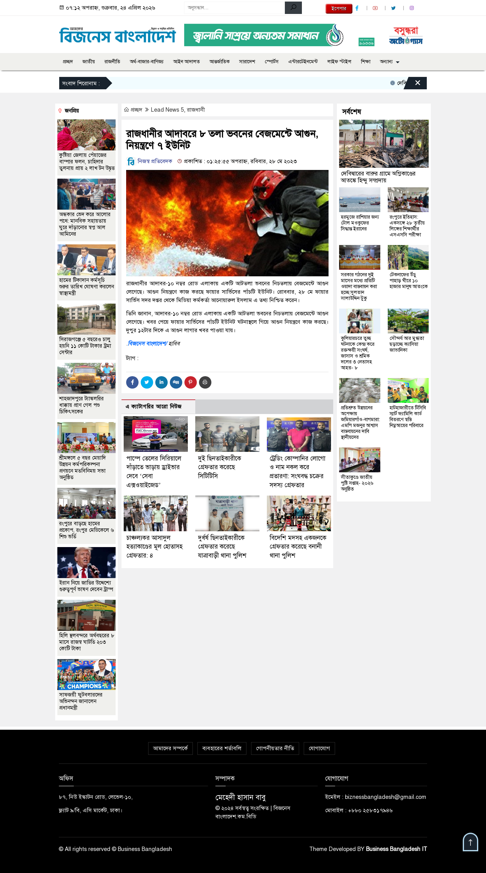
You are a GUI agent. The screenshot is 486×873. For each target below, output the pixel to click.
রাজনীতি (112, 62)
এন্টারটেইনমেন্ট (303, 62)
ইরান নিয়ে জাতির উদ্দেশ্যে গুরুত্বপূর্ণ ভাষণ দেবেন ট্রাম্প (86, 586)
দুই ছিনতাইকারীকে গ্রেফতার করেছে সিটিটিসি (219, 467)
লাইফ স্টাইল (339, 62)
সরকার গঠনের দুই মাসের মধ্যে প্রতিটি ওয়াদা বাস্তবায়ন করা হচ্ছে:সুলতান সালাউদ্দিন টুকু (359, 286)
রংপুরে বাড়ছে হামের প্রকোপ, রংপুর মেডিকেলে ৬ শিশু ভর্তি (86, 530)
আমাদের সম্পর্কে (170, 748)
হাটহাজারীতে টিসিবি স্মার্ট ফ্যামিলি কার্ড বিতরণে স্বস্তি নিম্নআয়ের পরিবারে (408, 417)
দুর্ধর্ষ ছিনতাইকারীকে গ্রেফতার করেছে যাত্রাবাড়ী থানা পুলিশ (222, 547)
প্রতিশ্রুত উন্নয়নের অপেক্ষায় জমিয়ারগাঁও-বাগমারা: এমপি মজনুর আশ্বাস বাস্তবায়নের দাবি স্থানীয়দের (360, 422)
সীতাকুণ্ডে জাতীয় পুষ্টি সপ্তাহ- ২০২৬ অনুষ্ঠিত (357, 483)
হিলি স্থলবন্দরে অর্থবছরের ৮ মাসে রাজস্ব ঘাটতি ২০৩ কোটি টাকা (86, 642)
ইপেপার (339, 9)
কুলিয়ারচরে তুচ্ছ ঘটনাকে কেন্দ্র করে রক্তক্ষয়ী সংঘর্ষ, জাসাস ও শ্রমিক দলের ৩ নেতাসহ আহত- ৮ (357, 353)
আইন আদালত (186, 62)
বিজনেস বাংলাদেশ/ (147, 343)
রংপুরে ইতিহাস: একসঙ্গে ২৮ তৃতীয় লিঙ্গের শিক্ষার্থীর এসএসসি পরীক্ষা (407, 226)
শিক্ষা (365, 62)
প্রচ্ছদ (68, 62)
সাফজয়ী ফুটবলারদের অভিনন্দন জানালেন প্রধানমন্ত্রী (81, 701)
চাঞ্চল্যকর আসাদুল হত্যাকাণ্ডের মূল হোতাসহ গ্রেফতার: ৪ (154, 547)
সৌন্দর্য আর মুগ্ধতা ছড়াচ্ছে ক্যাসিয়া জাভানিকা (407, 344)
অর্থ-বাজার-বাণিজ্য (147, 62)
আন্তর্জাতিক (220, 62)
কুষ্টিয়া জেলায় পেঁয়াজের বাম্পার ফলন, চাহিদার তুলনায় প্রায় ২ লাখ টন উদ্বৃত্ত (87, 161)
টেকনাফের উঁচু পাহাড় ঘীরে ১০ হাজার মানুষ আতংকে (409, 281)
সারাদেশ (247, 62)
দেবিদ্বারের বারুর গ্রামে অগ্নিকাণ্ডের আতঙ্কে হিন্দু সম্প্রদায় (378, 177)
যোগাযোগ (319, 748)
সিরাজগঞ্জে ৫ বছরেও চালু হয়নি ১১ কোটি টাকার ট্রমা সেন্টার (85, 346)
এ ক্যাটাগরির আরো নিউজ (154, 406)
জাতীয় (88, 62)
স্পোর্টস (272, 62)
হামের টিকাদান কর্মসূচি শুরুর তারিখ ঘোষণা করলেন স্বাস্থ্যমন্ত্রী (86, 286)
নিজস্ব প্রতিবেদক (149, 161)
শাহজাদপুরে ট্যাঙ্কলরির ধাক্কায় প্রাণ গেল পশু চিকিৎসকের (81, 405)
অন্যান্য (386, 62)
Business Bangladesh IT (396, 849)
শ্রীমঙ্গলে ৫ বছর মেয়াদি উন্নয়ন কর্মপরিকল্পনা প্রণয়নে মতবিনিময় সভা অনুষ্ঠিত (82, 468)
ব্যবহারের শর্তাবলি (221, 748)
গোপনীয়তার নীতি (275, 748)
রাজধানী (196, 109)
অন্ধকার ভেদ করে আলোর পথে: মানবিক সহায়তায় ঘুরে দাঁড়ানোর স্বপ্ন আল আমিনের (85, 224)
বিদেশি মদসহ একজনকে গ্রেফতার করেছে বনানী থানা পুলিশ (298, 547)
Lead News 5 (167, 109)
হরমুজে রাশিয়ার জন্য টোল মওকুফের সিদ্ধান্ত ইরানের (360, 223)
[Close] (412, 84)
